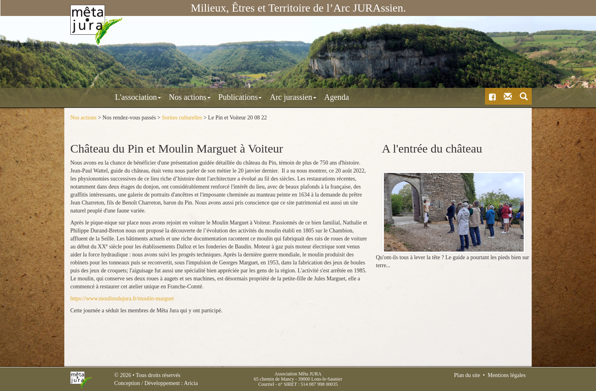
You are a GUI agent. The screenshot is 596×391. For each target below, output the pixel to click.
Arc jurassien (258, 97)
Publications (205, 97)
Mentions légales (507, 375)
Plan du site (467, 375)
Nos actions (155, 97)
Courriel (266, 384)
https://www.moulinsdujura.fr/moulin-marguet (122, 299)
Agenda (302, 97)
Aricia (191, 383)
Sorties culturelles (182, 118)
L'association (103, 97)
